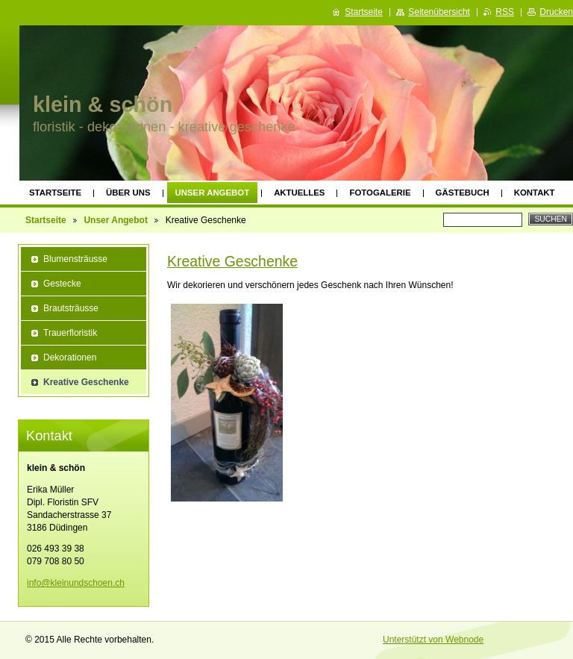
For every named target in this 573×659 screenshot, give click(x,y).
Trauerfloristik (70, 333)
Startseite (55, 192)
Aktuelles (299, 192)
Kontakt (534, 192)
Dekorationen (69, 357)
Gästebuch (462, 192)
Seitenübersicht (439, 12)
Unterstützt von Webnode (433, 639)
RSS (504, 12)
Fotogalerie (379, 192)
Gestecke (62, 283)
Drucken (556, 12)
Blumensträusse (75, 259)
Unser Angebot (212, 192)
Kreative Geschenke (232, 261)
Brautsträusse (70, 308)
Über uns (128, 192)
